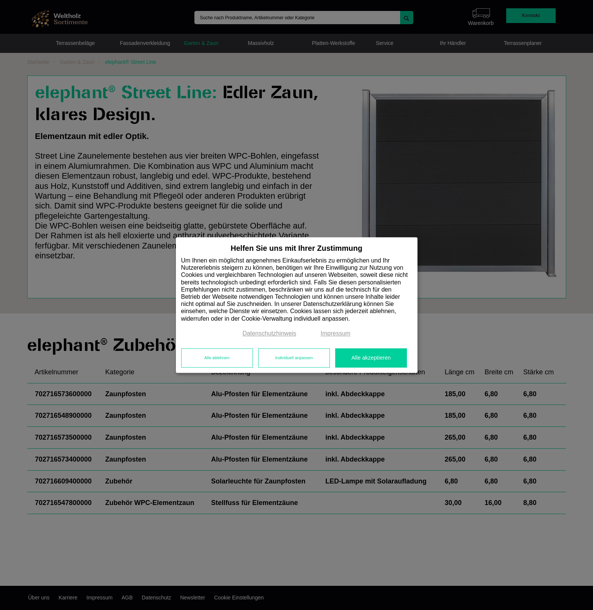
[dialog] (296, 305)
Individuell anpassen (294, 358)
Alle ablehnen (216, 358)
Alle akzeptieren (371, 358)
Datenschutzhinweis (269, 333)
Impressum (335, 333)
